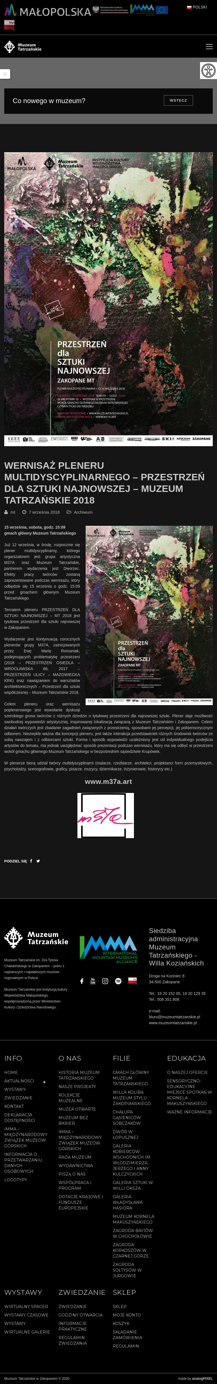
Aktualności (19, 1081)
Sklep (120, 1306)
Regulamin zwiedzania (72, 1340)
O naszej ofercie (187, 1072)
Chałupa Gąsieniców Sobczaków (127, 1118)
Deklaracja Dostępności (19, 1117)
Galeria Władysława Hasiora (128, 1202)
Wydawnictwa (75, 1165)
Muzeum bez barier (73, 1120)
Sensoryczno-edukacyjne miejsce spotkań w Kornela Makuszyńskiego (189, 1092)
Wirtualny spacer (26, 1306)
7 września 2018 (44, 512)
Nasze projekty (77, 1086)
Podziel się (15, 861)
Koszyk (121, 1323)
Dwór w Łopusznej (125, 1134)
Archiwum (83, 512)
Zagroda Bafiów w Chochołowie (133, 1233)
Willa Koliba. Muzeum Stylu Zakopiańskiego (132, 1098)
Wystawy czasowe (26, 1315)
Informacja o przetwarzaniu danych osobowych (23, 1163)
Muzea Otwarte (77, 1109)
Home (11, 1072)
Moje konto (127, 1315)
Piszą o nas (72, 1174)
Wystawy (15, 1089)
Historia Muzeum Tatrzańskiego (79, 1075)
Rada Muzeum (75, 1157)
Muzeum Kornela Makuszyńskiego (133, 1219)
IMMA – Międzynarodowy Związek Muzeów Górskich (25, 1137)
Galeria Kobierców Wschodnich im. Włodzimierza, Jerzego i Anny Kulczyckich (132, 1160)
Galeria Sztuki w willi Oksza (133, 1185)
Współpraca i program (75, 1185)
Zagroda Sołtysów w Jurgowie (127, 1270)
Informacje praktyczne (72, 1326)
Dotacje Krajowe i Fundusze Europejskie (80, 1202)
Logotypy (15, 1179)
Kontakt (14, 1106)
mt (12, 512)
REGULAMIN (126, 1346)
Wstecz (178, 100)
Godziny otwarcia (80, 1315)
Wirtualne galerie (27, 1332)
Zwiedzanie (18, 1097)
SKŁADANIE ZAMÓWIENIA (127, 1334)
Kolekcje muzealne (70, 1098)
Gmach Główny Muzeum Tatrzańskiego (131, 1078)
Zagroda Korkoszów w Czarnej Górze (131, 1250)
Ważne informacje (189, 1112)
